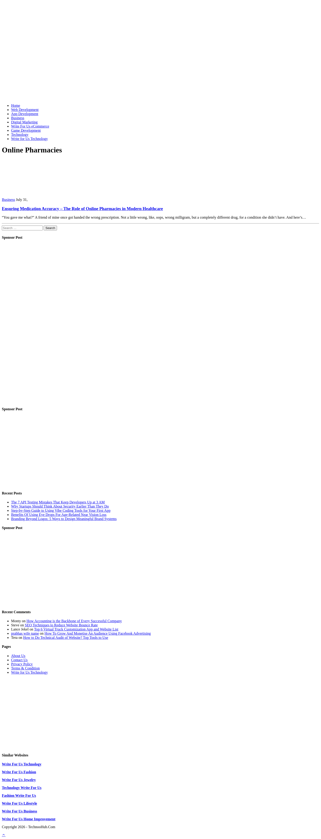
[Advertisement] (160, 67)
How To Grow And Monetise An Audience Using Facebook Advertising (98, 633)
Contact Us (19, 660)
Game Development (26, 130)
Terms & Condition (25, 668)
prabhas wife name (25, 633)
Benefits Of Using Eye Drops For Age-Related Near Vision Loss (58, 515)
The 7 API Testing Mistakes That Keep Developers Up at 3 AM (58, 502)
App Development (24, 114)
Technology (19, 135)
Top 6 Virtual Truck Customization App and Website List (76, 629)
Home (15, 105)
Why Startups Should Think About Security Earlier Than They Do (60, 506)
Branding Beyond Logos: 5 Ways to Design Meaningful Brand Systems (64, 519)
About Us (18, 656)
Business (17, 118)
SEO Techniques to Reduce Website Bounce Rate (61, 625)
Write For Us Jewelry (19, 780)
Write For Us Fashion (19, 772)
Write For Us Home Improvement (28, 819)
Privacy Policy (22, 664)
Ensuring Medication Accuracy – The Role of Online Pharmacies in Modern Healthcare (82, 208)
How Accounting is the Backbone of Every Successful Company (74, 621)
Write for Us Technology (29, 139)
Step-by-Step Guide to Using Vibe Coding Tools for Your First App (61, 510)
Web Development (25, 110)
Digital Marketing (24, 122)
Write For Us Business (19, 811)
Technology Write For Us (21, 788)
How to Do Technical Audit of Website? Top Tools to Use (65, 638)
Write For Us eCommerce (30, 126)
